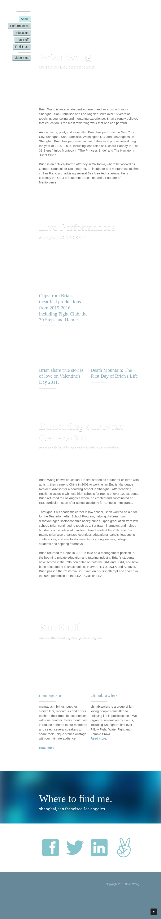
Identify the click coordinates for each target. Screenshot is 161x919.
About (25, 19)
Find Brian (22, 46)
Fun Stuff (23, 39)
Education (22, 32)
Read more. (47, 747)
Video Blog (21, 57)
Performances (19, 25)
